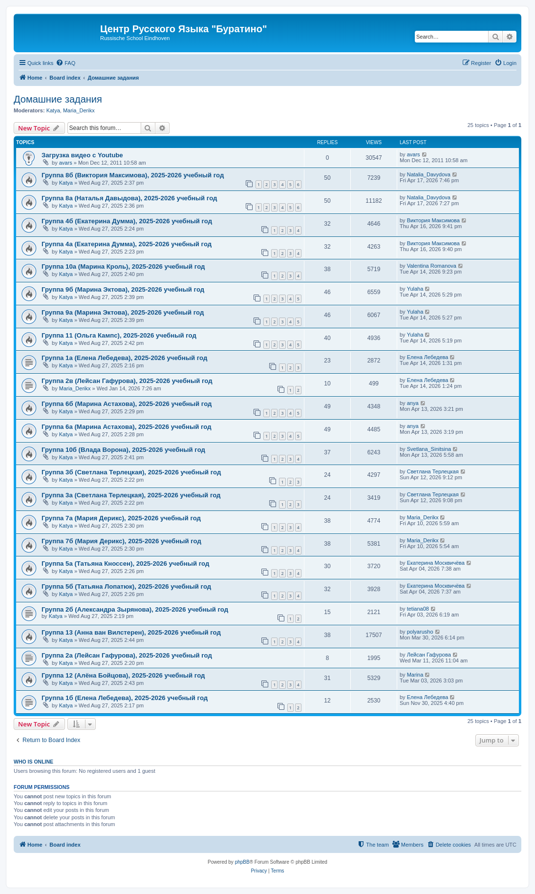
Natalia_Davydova (428, 174)
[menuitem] (65, 63)
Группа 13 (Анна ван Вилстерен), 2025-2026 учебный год (131, 632)
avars (65, 163)
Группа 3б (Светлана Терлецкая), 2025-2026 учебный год (131, 472)
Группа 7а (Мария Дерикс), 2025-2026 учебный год (121, 518)
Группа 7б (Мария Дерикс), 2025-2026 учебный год (121, 541)
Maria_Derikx (79, 110)
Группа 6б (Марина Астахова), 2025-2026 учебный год (127, 403)
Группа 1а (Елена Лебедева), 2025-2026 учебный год (124, 358)
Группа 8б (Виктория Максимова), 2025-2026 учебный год (133, 175)
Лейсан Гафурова (429, 655)
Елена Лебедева (428, 357)
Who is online (33, 762)
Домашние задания (58, 99)
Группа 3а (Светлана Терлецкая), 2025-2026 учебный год (131, 495)
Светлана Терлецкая (433, 471)
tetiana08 (418, 609)
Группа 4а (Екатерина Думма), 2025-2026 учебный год (127, 244)
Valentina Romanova (431, 266)
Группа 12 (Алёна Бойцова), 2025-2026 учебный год (123, 675)
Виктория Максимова (433, 220)
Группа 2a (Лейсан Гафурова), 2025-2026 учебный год (127, 655)
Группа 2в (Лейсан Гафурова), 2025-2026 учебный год (127, 380)
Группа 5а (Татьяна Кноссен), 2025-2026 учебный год (125, 563)
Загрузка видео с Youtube (82, 155)
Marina (415, 675)
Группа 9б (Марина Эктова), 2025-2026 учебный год (123, 289)
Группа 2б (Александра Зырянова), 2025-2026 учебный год (135, 609)
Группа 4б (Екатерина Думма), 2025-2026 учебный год (127, 221)
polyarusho (420, 632)
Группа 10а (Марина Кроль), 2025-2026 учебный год (123, 266)
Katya (53, 110)
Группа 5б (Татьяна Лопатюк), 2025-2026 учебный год (126, 586)
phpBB (242, 862)
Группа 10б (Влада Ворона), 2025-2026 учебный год (123, 449)
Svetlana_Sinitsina (429, 449)
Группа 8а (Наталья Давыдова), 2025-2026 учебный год (129, 198)
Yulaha (415, 289)
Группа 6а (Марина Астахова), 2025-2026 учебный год (127, 426)
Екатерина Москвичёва (436, 563)
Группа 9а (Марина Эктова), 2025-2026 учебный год (123, 312)
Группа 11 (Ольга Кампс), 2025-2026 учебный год (119, 335)
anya (413, 403)
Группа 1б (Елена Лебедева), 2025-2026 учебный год (125, 698)
